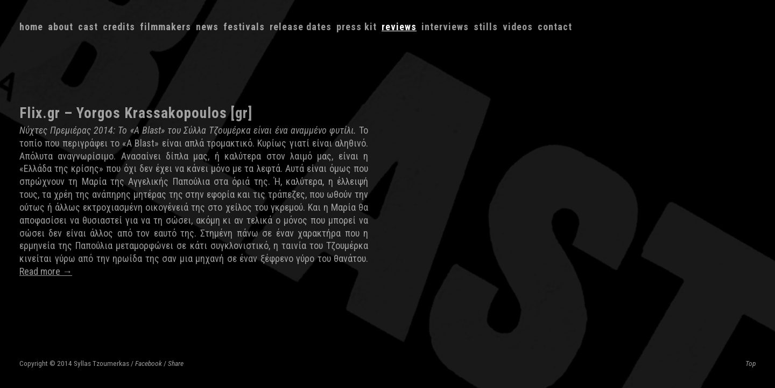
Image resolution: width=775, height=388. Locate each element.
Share (176, 363)
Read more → (45, 271)
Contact (555, 26)
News (207, 26)
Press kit (356, 26)
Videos (518, 26)
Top (750, 363)
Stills (486, 26)
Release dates (301, 26)
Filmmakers (165, 26)
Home (31, 26)
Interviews (445, 26)
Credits (119, 26)
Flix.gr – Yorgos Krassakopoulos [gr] (135, 113)
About (60, 26)
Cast (88, 26)
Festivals (244, 26)
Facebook (148, 363)
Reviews (399, 26)
